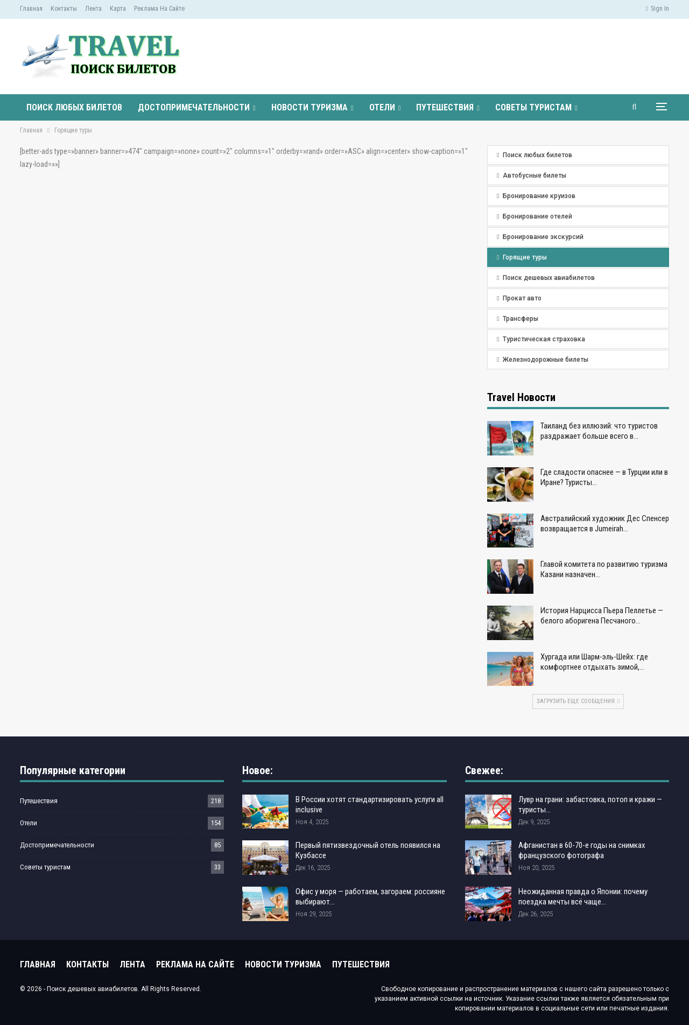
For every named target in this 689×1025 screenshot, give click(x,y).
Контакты (64, 8)
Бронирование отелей (537, 216)
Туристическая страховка (544, 339)
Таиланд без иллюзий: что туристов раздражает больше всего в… (599, 431)
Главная (31, 8)
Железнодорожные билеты (545, 359)
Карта (118, 8)
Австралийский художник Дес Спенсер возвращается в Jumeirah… (604, 523)
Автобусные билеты (534, 175)
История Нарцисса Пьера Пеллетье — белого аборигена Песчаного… (601, 616)
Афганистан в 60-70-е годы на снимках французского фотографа (581, 850)
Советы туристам (533, 107)
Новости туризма (309, 107)
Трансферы (520, 318)
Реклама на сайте (159, 8)
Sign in (657, 8)
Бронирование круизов (539, 196)
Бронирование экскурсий (543, 237)
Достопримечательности (194, 107)
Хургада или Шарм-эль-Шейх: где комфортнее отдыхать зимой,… (594, 662)
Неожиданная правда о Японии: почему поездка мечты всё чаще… (583, 897)
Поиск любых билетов (74, 107)
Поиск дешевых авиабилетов (549, 278)
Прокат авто (522, 298)
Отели (382, 107)
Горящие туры (525, 257)
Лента (93, 8)
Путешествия (445, 107)
